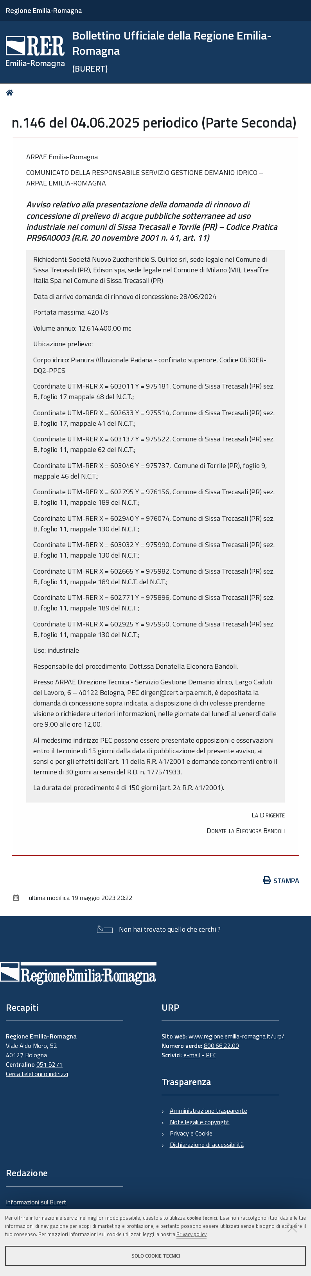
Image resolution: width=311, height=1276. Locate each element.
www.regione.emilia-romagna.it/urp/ (236, 1036)
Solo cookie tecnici (155, 1256)
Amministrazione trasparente (208, 1110)
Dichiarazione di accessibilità (207, 1144)
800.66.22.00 (221, 1045)
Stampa (281, 880)
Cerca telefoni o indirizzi (37, 1073)
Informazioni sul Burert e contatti (36, 1206)
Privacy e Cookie (191, 1133)
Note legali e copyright (200, 1122)
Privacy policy (191, 1234)
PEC (211, 1055)
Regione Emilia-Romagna (44, 10)
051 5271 (49, 1064)
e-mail (191, 1055)
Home (11, 92)
